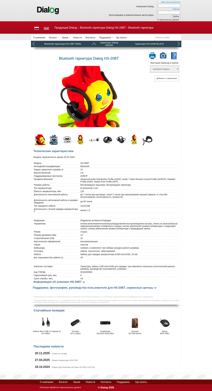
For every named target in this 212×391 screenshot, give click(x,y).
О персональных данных (168, 20)
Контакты (90, 37)
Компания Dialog (145, 6)
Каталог (53, 37)
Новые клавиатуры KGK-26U (65, 360)
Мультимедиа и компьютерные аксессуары (131, 15)
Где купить (121, 37)
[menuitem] (39, 37)
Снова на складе (59, 353)
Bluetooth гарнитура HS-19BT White (62, 44)
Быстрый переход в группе (164, 63)
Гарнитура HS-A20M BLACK (149, 44)
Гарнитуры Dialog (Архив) (109, 43)
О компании (39, 37)
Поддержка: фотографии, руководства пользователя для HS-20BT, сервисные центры (93, 287)
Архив (65, 37)
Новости (77, 37)
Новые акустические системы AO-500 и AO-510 (73, 367)
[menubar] (93, 37)
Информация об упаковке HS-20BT (57, 281)
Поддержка (105, 37)
